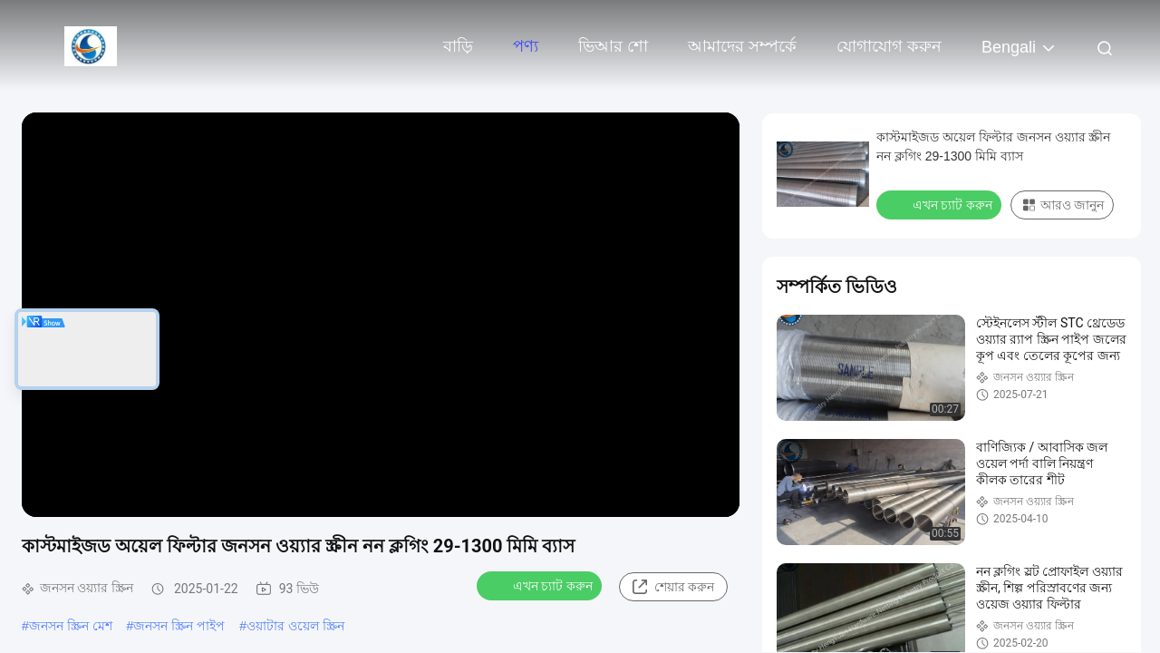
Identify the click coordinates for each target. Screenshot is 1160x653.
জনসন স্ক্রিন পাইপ (179, 626)
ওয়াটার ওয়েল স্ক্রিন (295, 626)
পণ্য (525, 46)
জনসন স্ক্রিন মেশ (70, 626)
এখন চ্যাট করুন (541, 585)
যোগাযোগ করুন (889, 46)
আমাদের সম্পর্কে (742, 46)
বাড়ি (458, 46)
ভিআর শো (613, 46)
